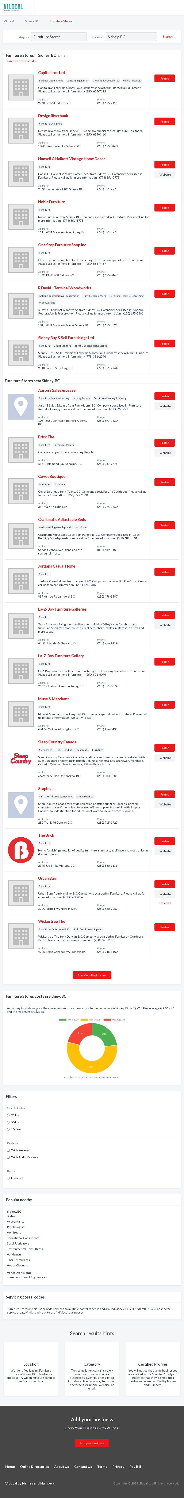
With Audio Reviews (24, 1157)
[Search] (167, 36)
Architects (14, 1232)
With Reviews (20, 1150)
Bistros (11, 1216)
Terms (102, 1466)
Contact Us (83, 1466)
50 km (15, 1122)
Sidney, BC (32, 21)
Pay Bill (135, 1466)
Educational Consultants (23, 1238)
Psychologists (16, 1227)
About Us (61, 1466)
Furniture (17, 1178)
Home (10, 1466)
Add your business (92, 1443)
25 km (15, 1115)
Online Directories (34, 1466)
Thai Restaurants (18, 1260)
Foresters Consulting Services (27, 1277)
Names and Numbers (38, 1483)
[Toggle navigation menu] (178, 7)
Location (97, 37)
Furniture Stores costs (21, 61)
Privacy (118, 1466)
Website (165, 174)
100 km (16, 1129)
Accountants (15, 1221)
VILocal (9, 21)
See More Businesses (92, 975)
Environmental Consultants (25, 1249)
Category (22, 37)
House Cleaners (17, 1265)
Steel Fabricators (18, 1243)
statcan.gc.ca (33, 1008)
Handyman (14, 1254)
